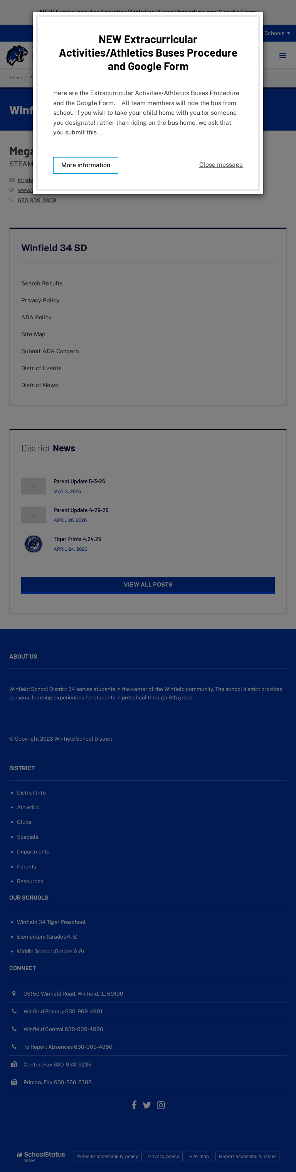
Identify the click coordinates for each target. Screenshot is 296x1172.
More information (85, 165)
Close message (221, 164)
